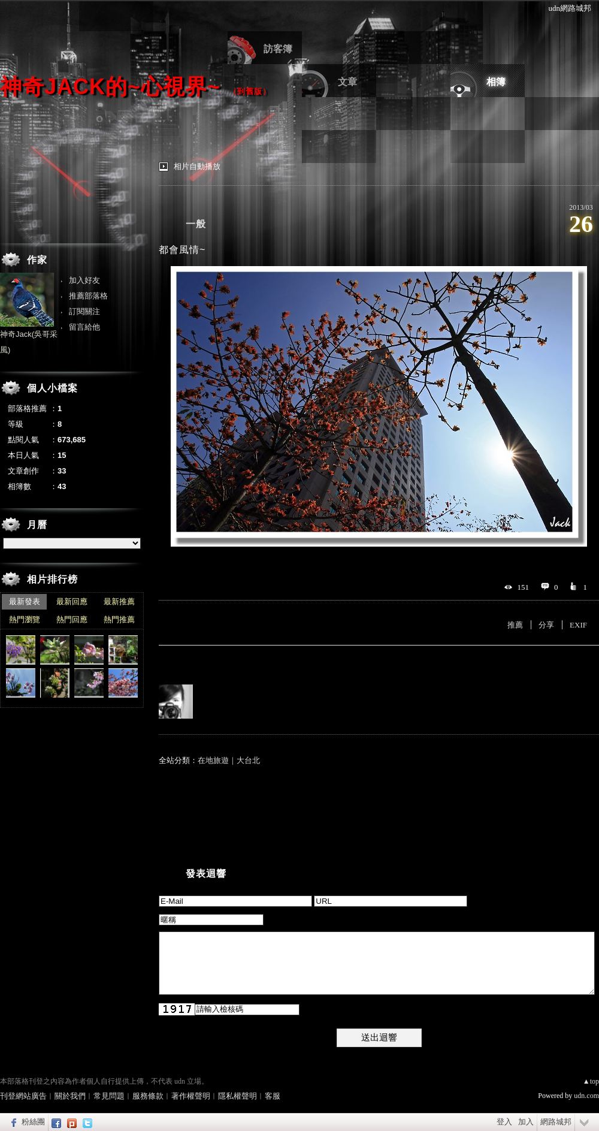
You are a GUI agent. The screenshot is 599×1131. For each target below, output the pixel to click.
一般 (196, 224)
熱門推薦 (119, 619)
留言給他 (84, 326)
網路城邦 (555, 1121)
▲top (591, 1081)
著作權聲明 (190, 1095)
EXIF (578, 624)
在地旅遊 (213, 760)
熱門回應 (71, 619)
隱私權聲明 (237, 1095)
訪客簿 (278, 49)
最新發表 (24, 601)
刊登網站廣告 (23, 1095)
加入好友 (84, 280)
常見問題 (109, 1095)
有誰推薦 (178, 663)
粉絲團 (33, 1121)
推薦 (515, 624)
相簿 (496, 82)
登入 (504, 1121)
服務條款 (148, 1095)
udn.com (586, 1095)
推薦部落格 (88, 295)
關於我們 (70, 1095)
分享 (546, 624)
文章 (347, 82)
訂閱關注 (84, 311)
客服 (272, 1095)
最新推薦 (119, 601)
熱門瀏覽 (24, 619)
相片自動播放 (197, 166)
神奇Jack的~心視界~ (110, 86)
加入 (526, 1121)
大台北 (248, 760)
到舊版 (249, 91)
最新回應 (71, 601)
